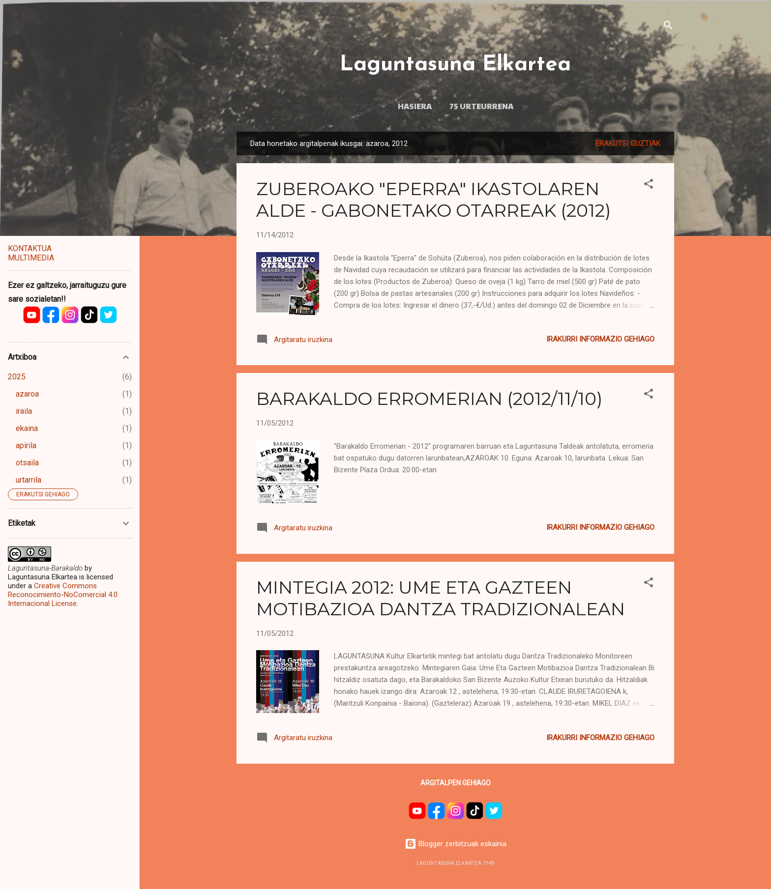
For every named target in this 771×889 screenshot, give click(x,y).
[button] (648, 185)
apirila (26, 445)
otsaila (27, 462)
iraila (24, 411)
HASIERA (415, 105)
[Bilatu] (668, 27)
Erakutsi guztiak (627, 143)
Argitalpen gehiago (455, 783)
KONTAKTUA (30, 248)
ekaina (27, 428)
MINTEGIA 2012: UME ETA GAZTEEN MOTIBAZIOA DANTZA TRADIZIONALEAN (440, 598)
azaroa (27, 394)
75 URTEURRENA (481, 105)
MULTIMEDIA (31, 257)
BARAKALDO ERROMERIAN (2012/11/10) (429, 398)
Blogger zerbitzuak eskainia (455, 843)
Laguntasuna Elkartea (455, 65)
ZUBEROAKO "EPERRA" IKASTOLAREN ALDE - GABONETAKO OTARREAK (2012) (433, 199)
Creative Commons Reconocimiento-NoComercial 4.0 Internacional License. (63, 594)
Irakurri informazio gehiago (600, 339)
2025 (17, 376)
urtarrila (28, 480)
